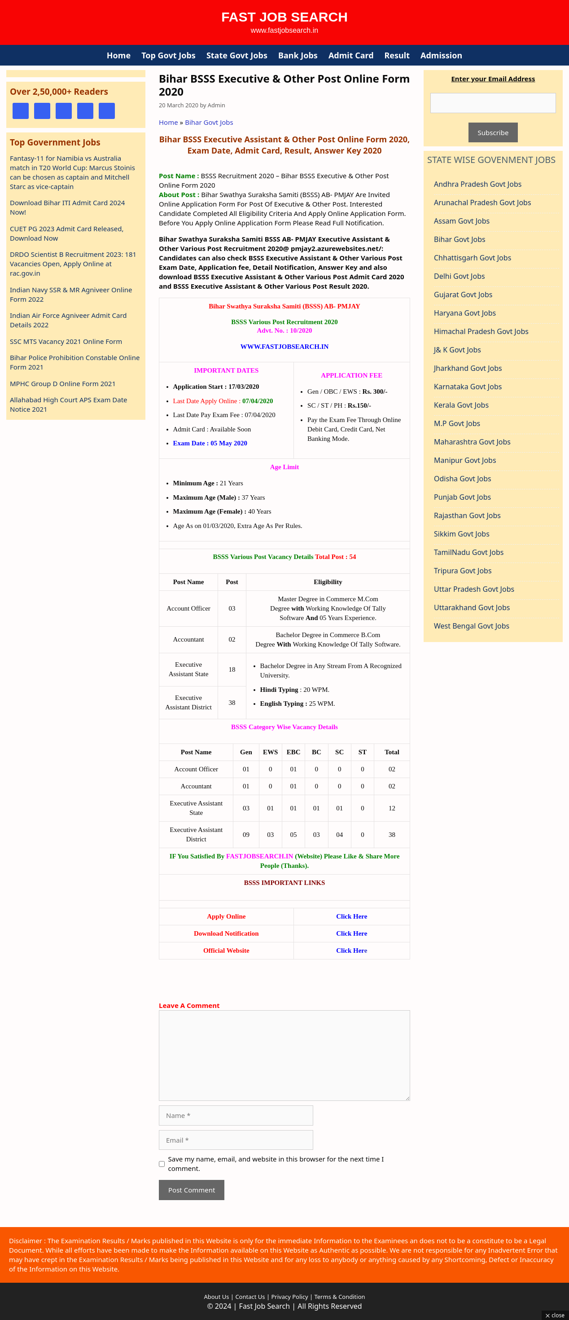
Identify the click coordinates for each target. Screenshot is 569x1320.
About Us (216, 1297)
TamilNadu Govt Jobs (468, 552)
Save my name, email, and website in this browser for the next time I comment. (276, 1163)
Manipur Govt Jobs (465, 460)
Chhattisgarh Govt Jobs (472, 258)
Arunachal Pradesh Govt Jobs (482, 202)
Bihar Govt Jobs (209, 122)
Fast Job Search (284, 16)
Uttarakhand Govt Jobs (472, 607)
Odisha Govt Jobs (462, 479)
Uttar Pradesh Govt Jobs (474, 589)
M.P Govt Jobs (457, 423)
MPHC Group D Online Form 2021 (63, 383)
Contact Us (250, 1297)
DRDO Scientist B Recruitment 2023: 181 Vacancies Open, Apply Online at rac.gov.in (73, 263)
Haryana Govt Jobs (465, 313)
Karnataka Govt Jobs (468, 387)
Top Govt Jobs (168, 55)
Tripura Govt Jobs (463, 571)
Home (119, 55)
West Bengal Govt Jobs (471, 626)
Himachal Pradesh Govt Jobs (481, 331)
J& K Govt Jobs (457, 350)
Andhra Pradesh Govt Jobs (477, 184)
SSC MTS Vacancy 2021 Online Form (66, 341)
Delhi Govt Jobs (459, 276)
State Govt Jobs (236, 55)
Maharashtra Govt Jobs (472, 442)
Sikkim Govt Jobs (462, 534)
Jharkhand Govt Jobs (468, 368)
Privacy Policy (289, 1297)
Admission (441, 55)
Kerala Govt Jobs (461, 405)
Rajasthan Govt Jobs (467, 515)
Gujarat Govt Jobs (463, 294)
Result (397, 55)
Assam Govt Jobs (462, 221)
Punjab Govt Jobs (462, 497)
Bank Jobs (298, 55)
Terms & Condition (339, 1297)
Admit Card (351, 55)
